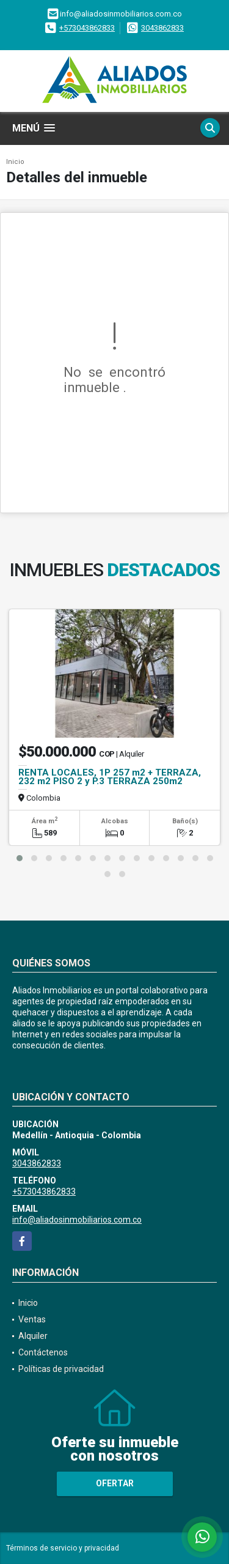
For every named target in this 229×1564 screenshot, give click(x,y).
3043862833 (162, 27)
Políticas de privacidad (61, 1369)
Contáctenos (43, 1352)
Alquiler (33, 1336)
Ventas (32, 1319)
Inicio (15, 162)
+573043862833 (87, 27)
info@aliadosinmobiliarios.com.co (77, 1220)
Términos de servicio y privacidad (62, 1548)
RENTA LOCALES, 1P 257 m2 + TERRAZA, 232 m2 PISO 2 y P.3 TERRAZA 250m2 (109, 777)
